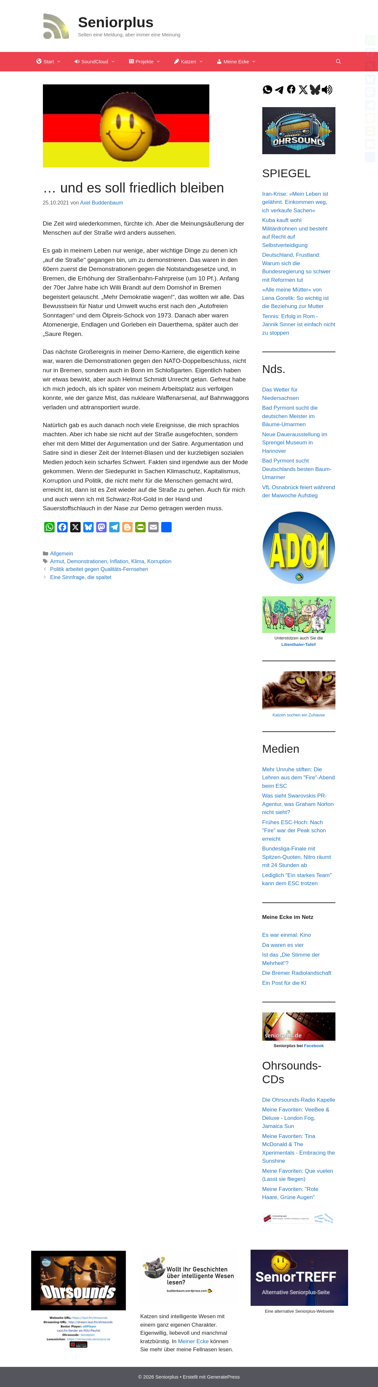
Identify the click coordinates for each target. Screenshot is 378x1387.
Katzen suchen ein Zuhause (298, 714)
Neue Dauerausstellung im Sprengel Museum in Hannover (294, 442)
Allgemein (61, 553)
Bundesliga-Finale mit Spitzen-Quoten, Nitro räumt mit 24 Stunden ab (296, 857)
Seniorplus (116, 22)
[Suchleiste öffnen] (338, 61)
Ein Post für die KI (284, 983)
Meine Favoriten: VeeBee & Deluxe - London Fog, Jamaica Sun (296, 1118)
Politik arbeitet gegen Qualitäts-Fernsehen (99, 569)
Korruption (159, 561)
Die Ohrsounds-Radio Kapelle (298, 1100)
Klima (137, 561)
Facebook (314, 1045)
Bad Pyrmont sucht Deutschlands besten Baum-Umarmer (297, 469)
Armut (57, 561)
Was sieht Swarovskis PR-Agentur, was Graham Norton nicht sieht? (298, 804)
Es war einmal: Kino (286, 935)
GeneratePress (223, 1377)
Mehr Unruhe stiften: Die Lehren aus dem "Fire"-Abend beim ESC (298, 777)
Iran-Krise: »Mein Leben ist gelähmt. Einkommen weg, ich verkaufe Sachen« (295, 202)
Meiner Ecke (193, 1341)
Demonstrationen (87, 561)
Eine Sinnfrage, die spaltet (80, 577)
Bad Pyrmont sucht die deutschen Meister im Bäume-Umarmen (290, 416)
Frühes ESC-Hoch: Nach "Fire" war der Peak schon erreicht (294, 830)
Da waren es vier (283, 945)
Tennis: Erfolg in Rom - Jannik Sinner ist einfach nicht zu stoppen (298, 324)
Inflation (119, 561)
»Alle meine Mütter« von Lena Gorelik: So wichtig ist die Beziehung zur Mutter (295, 298)
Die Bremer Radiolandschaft (297, 973)
